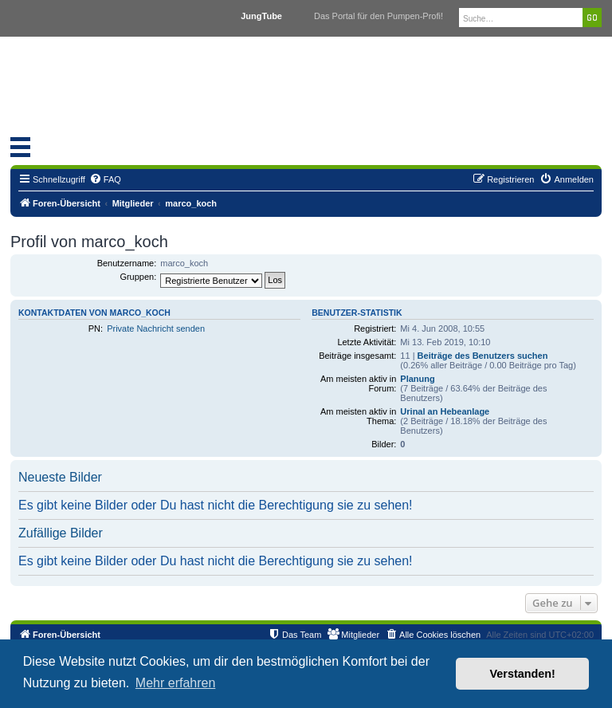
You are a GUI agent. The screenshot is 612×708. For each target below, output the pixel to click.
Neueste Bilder (60, 477)
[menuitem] (105, 179)
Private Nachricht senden (156, 328)
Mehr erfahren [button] (175, 683)
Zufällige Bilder (60, 533)
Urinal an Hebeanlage (444, 411)
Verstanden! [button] (522, 673)
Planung (417, 379)
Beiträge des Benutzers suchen (483, 355)
